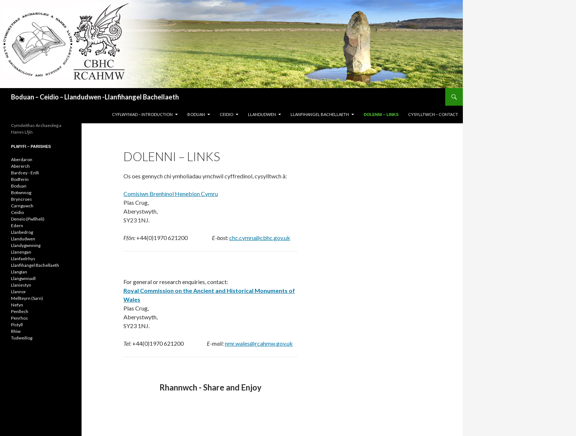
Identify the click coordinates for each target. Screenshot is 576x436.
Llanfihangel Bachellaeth (35, 265)
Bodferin (20, 179)
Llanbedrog (22, 232)
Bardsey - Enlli (25, 172)
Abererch (20, 166)
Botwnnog (21, 192)
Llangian (19, 272)
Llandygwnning (25, 245)
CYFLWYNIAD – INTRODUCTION (142, 114)
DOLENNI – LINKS (381, 114)
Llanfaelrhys (23, 258)
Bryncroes (21, 199)
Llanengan (21, 252)
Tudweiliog (21, 338)
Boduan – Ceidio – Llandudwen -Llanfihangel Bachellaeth (95, 97)
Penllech (19, 311)
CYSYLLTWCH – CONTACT (433, 114)
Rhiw (16, 331)
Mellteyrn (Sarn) (27, 298)
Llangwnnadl (23, 278)
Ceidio (17, 212)
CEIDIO (226, 114)
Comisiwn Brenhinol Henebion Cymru (170, 193)
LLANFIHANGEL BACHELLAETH (320, 114)
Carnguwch (22, 205)
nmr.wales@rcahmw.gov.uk (259, 343)
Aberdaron (21, 159)
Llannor (18, 291)
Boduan (18, 186)
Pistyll (17, 324)
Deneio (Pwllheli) (27, 219)
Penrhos (19, 318)
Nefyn (17, 305)
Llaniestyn (21, 285)
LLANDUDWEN (262, 114)
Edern (17, 225)
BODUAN (196, 114)
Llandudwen (23, 238)
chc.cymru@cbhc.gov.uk (259, 237)
